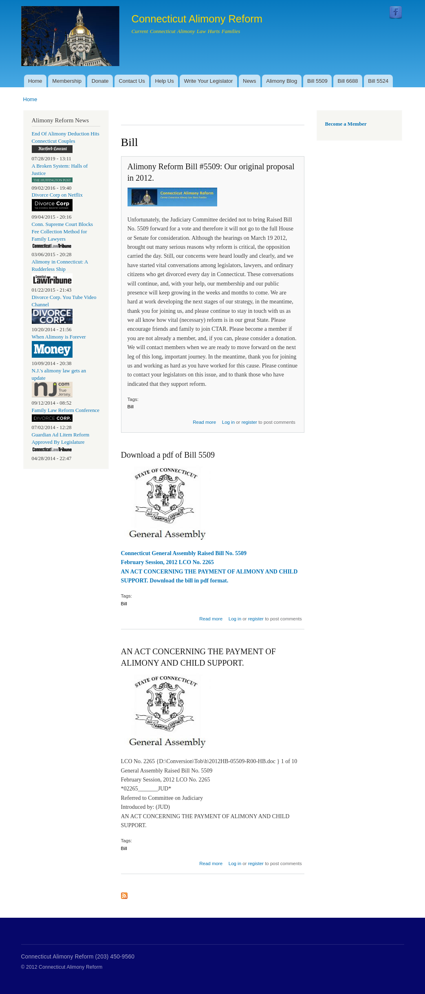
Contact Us (132, 81)
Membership (66, 81)
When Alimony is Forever (59, 337)
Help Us (164, 81)
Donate (100, 81)
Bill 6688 (348, 81)
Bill (131, 406)
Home (35, 81)
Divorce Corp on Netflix (57, 195)
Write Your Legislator (208, 81)
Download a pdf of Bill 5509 (168, 454)
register (249, 422)
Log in (228, 422)
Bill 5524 (378, 81)
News (249, 81)
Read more (204, 422)
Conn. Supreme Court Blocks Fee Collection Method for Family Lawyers (62, 231)
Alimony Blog (281, 81)
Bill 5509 (317, 81)
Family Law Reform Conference (65, 410)
